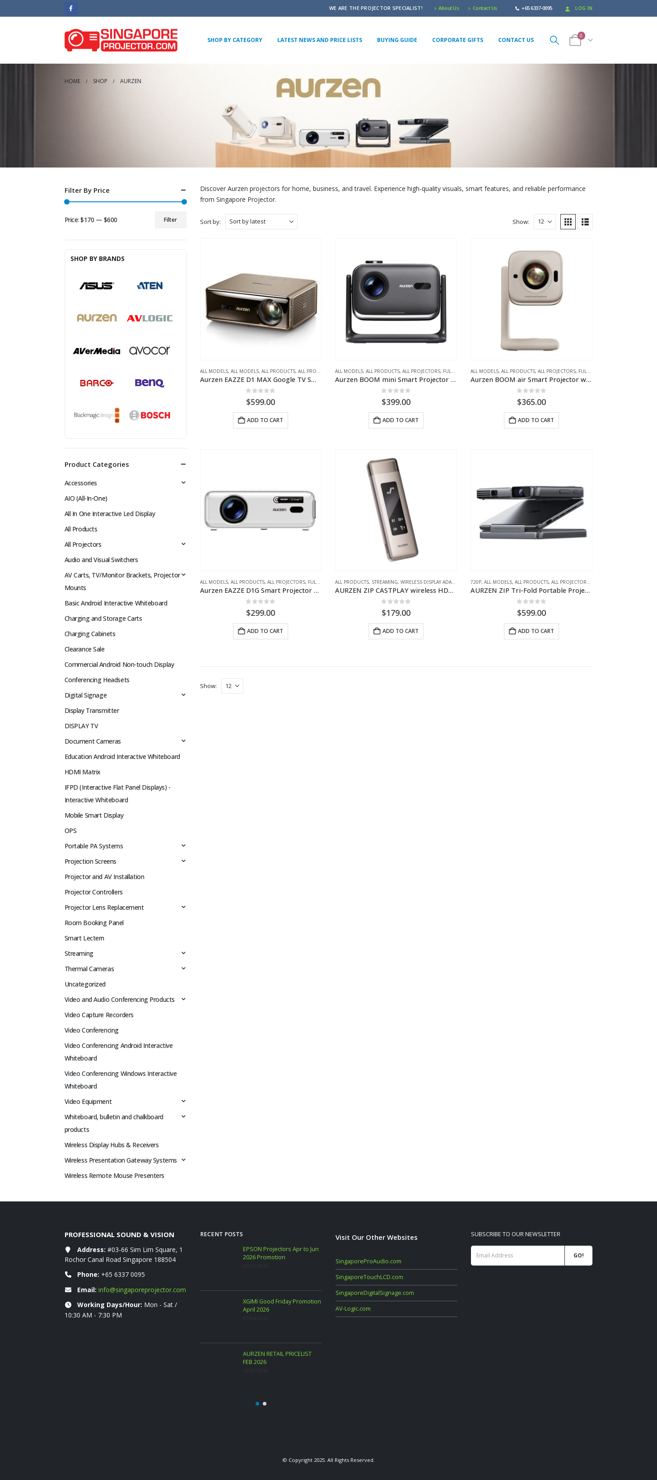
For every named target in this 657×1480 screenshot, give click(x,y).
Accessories (81, 483)
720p (476, 582)
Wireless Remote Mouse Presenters (115, 1175)
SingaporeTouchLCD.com (369, 1277)
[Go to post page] (219, 1264)
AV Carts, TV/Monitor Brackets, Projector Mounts (122, 581)
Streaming (385, 582)
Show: (521, 222)
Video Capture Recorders (99, 1014)
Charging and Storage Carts (103, 618)
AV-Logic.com (353, 1308)
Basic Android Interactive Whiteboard (116, 603)
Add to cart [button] (265, 420)
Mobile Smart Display (94, 815)
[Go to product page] (261, 299)
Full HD (452, 371)
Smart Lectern (85, 938)
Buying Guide (397, 40)
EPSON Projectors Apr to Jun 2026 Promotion (281, 1253)
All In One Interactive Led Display (110, 513)
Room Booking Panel (94, 922)
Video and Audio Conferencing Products (120, 999)
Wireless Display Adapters (433, 582)
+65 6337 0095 (123, 1274)
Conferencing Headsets (97, 679)
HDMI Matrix (83, 772)
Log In (578, 8)
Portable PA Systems (94, 846)
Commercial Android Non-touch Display (119, 664)
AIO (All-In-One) (86, 498)
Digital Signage (86, 695)
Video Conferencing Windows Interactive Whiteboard (121, 1079)
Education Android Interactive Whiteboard (122, 756)
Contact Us (482, 8)
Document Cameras (93, 741)
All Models (214, 371)
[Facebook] (71, 8)
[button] (554, 40)
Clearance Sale (85, 649)
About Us (446, 8)
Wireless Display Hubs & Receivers (112, 1144)
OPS (71, 830)
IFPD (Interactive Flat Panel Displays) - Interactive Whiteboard (118, 793)
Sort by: (210, 222)
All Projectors (317, 371)
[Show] (545, 221)
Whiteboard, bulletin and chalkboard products (114, 1123)
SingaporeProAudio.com (368, 1261)
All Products (278, 371)
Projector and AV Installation (104, 876)
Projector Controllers (94, 892)
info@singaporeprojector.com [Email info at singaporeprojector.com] (142, 1289)
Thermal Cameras (89, 968)
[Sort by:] (261, 221)
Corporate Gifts (457, 40)
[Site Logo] (121, 40)
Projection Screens (90, 861)
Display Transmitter (92, 710)
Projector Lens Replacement (104, 907)
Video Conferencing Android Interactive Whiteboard (119, 1051)
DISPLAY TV (81, 725)
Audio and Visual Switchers (101, 559)
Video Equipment (88, 1101)
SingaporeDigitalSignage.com (374, 1293)
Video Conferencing (92, 1030)
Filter (170, 219)
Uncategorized (85, 984)
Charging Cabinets (90, 633)
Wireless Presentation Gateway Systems (121, 1160)
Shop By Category (234, 40)
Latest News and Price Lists (319, 40)
